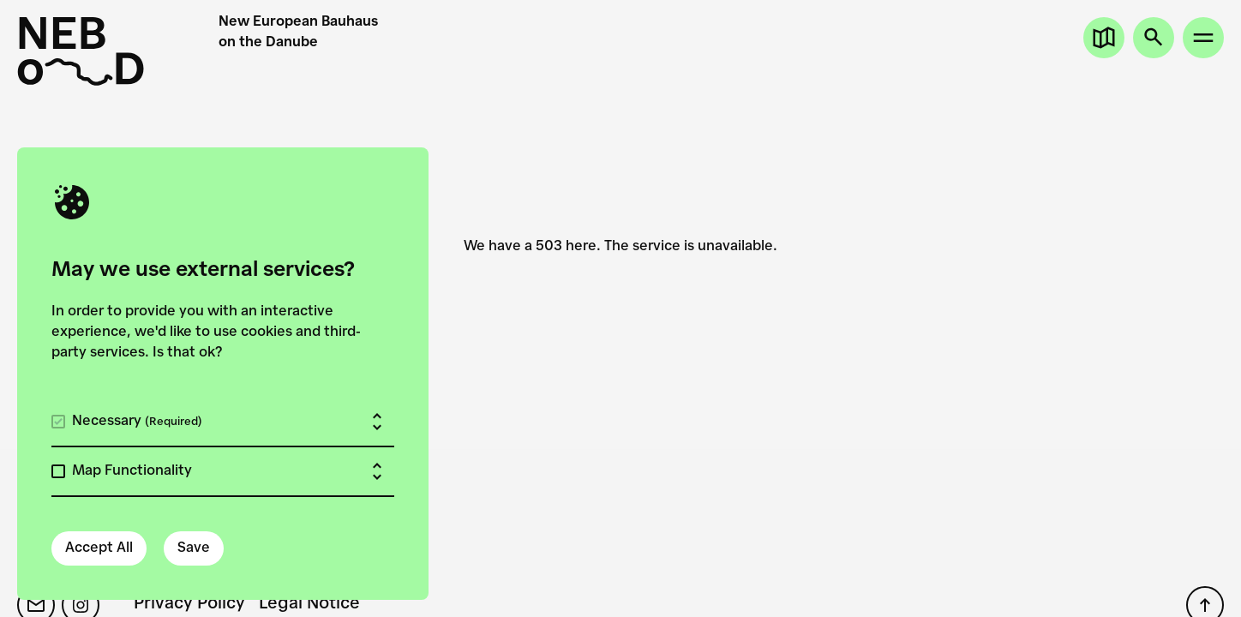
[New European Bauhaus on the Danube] (118, 51)
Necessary (137, 421)
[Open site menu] (1203, 37)
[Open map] (1103, 37)
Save (193, 548)
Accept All (99, 548)
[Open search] (1153, 37)
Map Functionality (132, 471)
